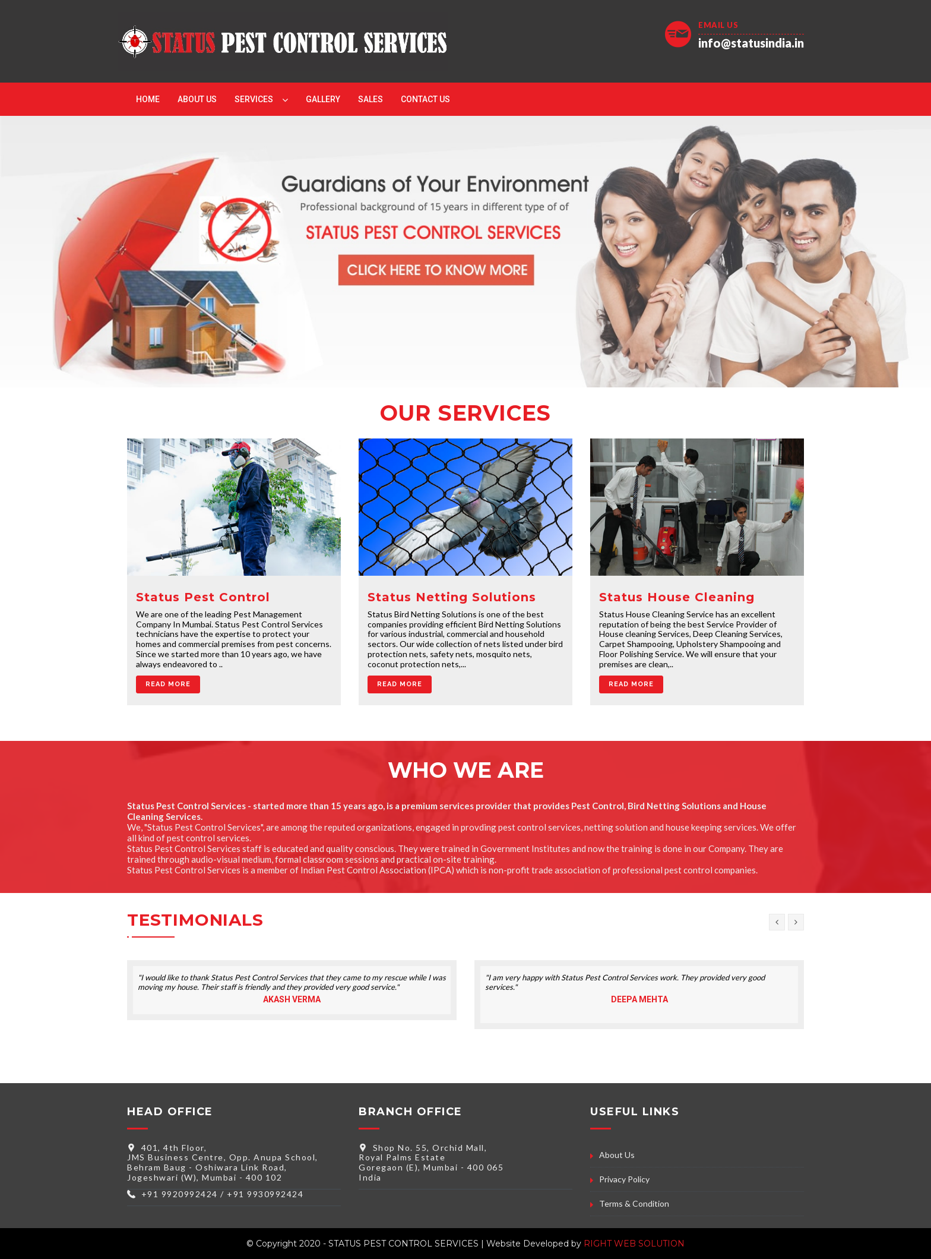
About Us (197, 99)
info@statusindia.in (751, 43)
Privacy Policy (624, 1179)
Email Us (718, 25)
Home (148, 99)
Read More (168, 684)
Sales (370, 99)
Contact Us (425, 99)
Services (254, 99)
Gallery (323, 99)
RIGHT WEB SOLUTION (634, 1243)
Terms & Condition (634, 1203)
